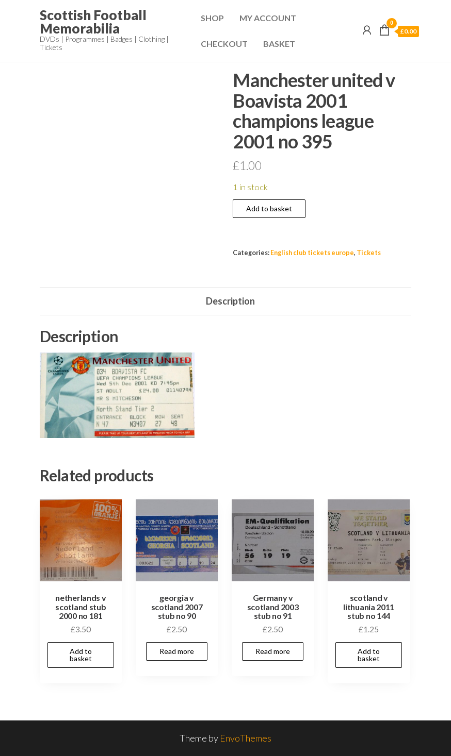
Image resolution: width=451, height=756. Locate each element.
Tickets (369, 253)
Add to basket (269, 208)
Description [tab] (230, 301)
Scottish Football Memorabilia (93, 22)
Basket (279, 43)
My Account (267, 18)
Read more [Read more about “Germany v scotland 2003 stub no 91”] (272, 651)
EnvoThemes (245, 738)
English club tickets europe (312, 253)
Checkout (224, 43)
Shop (212, 18)
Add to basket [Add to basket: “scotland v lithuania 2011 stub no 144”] (369, 655)
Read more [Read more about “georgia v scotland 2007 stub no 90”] (176, 651)
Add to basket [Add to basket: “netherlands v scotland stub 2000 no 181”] (81, 655)
